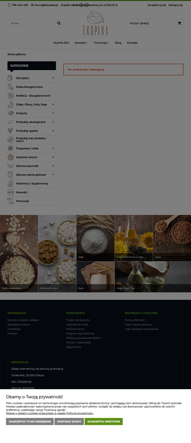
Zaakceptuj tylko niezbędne (30, 421)
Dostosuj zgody (69, 421)
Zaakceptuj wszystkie (103, 421)
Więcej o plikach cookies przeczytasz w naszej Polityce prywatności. (50, 413)
